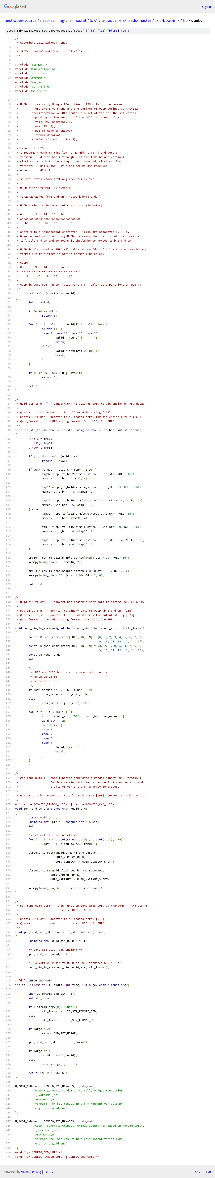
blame (113, 30)
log (101, 30)
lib (185, 20)
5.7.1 (94, 20)
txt (197, 1171)
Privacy (37, 1172)
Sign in (206, 7)
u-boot (108, 20)
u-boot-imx (169, 20)
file (90, 30)
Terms (48, 1172)
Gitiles (25, 1172)
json (207, 1171)
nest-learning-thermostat (63, 20)
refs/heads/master (134, 20)
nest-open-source (21, 20)
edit (126, 30)
